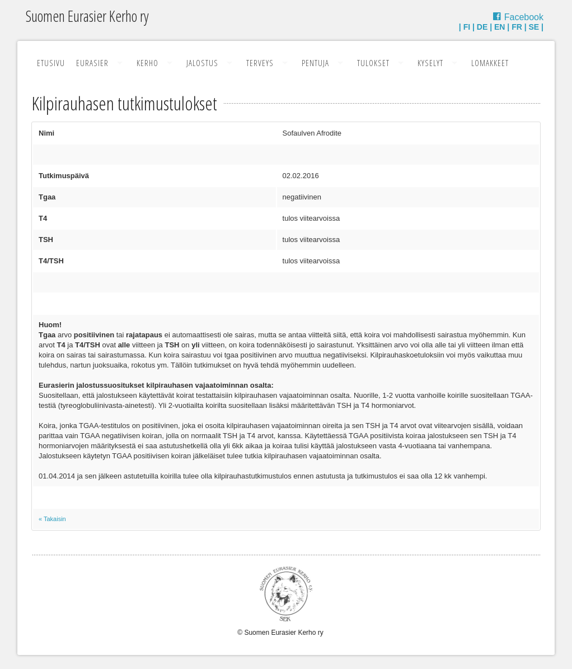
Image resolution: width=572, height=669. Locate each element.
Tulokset (373, 62)
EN (499, 26)
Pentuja (315, 62)
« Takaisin (52, 518)
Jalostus (202, 62)
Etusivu (51, 62)
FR (517, 26)
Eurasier (92, 62)
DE (482, 26)
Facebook (523, 17)
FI (466, 26)
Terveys (260, 62)
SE (534, 26)
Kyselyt (430, 62)
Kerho (147, 62)
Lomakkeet (490, 62)
